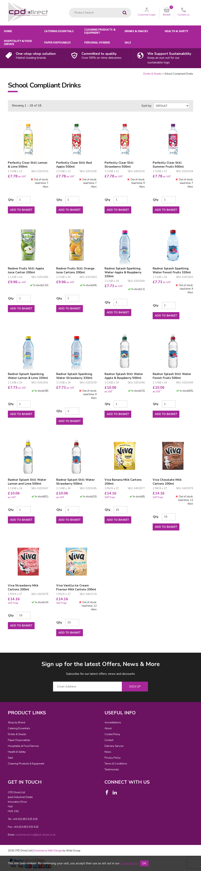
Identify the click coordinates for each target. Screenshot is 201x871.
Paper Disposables (57, 42)
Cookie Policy (112, 734)
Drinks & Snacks (136, 31)
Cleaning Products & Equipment (99, 31)
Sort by (146, 106)
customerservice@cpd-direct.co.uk (35, 835)
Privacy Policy (113, 758)
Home (8, 31)
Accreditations (113, 722)
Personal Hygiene (97, 42)
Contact (109, 740)
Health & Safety (176, 31)
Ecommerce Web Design (48, 850)
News (108, 752)
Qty (11, 200)
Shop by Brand (16, 722)
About (108, 728)
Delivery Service (114, 746)
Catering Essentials (59, 31)
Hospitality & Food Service (18, 42)
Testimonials (112, 769)
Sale (128, 42)
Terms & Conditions (116, 763)
